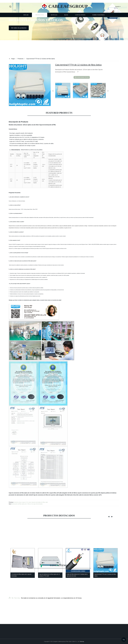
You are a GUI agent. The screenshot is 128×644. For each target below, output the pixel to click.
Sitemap (82, 641)
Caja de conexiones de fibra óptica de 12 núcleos (22, 493)
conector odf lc (98, 495)
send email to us (82, 77)
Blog (66, 21)
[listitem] (64, 90)
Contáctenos (80, 21)
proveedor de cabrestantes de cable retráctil (21, 495)
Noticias (54, 21)
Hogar (25, 21)
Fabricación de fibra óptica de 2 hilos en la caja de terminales (27, 504)
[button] (10, 6)
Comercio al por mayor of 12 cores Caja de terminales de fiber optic (31, 502)
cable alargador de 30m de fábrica (68, 493)
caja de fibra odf (54, 493)
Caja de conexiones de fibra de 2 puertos (44, 495)
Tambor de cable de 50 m (42, 493)
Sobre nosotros (98, 21)
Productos (39, 21)
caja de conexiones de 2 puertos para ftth (89, 493)
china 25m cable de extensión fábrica (83, 495)
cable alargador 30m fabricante (64, 495)
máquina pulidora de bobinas (108, 493)
